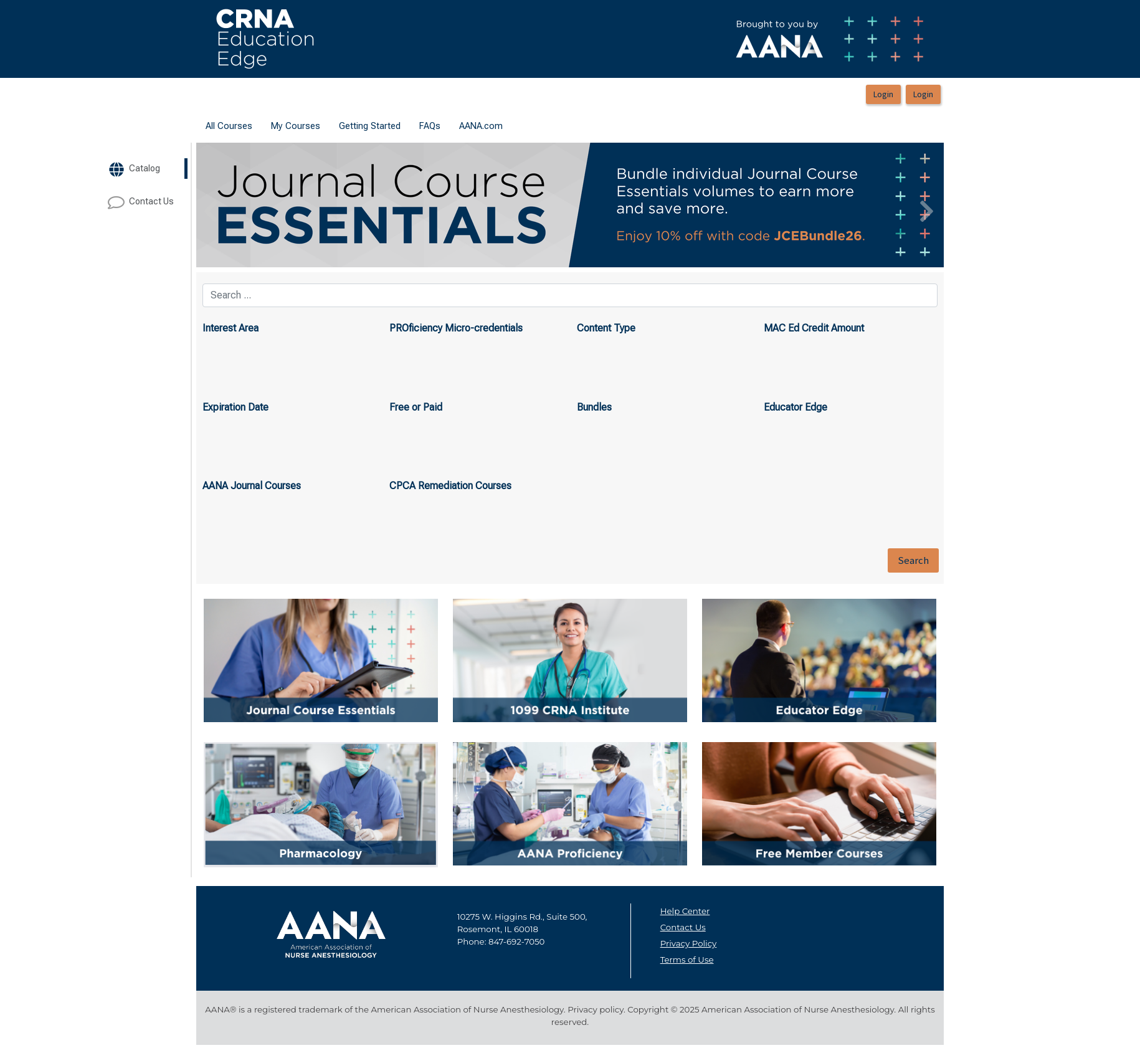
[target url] (150, 168)
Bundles (594, 407)
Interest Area (230, 328)
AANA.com (481, 125)
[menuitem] (229, 126)
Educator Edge (795, 407)
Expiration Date (235, 407)
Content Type (606, 328)
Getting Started (370, 125)
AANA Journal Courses (251, 486)
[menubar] (354, 126)
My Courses (295, 125)
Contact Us (683, 927)
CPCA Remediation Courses (450, 486)
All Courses (229, 125)
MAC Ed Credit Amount (814, 328)
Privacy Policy (688, 943)
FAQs (429, 125)
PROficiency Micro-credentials (456, 328)
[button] (252, 205)
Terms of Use (687, 960)
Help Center (685, 911)
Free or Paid (415, 407)
